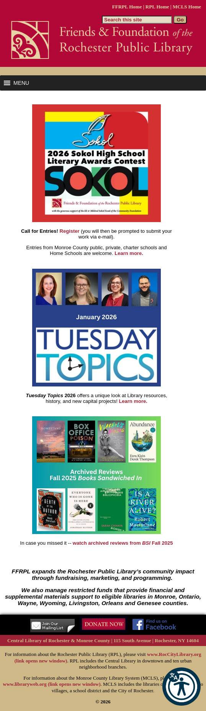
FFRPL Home (127, 7)
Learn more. (128, 253)
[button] (181, 686)
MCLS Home (187, 7)
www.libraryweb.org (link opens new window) (52, 684)
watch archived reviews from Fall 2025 (123, 543)
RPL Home (157, 7)
